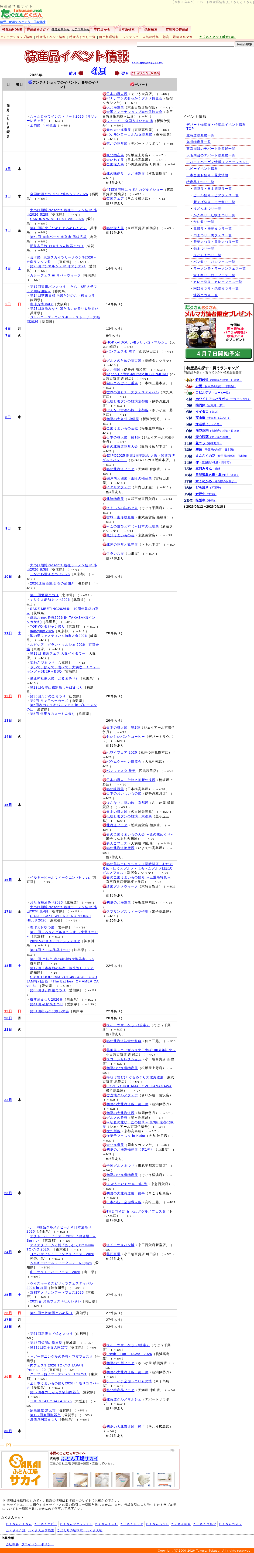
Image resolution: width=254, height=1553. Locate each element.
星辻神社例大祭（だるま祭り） (54, 678)
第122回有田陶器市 (45, 1415)
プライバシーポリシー (37, 1544)
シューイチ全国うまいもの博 (129, 1381)
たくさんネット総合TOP (217, 37)
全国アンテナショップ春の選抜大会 (134, 112)
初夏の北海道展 (118, 902)
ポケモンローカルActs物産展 (129, 134)
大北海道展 (115, 107)
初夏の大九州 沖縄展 (122, 419)
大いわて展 (115, 160)
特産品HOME (12, 29)
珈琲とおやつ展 (42, 927)
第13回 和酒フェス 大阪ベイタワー (58, 653)
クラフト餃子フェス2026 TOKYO (58, 1374)
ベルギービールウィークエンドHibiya (60, 877)
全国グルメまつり (120, 1165)
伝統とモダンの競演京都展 (127, 401)
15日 (8, 805)
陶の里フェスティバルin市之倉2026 (58, 636)
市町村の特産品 (177, 29)
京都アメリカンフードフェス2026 (57, 1292)
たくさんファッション (76, 1524)
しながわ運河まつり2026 (50, 574)
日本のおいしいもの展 (123, 793)
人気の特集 (151, 37)
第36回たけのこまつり (48, 696)
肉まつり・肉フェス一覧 (212, 235)
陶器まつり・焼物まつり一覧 (216, 288)
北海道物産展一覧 (200, 135)
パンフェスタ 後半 (121, 771)
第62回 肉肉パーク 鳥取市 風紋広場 (58, 237)
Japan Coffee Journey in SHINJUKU (137, 374)
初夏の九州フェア (120, 1363)
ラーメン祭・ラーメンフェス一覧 (219, 268)
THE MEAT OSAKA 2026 (51, 1401)
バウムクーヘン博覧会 (123, 761)
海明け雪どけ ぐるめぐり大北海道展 (135, 1077)
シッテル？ (131, 37)
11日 (8, 633)
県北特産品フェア (120, 1390)
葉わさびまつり (42, 662)
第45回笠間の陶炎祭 (46, 1343)
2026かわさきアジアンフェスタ (55, 941)
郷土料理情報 (109, 37)
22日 (8, 1100)
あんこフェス (116, 843)
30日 (8, 1431)
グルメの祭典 (116, 1117)
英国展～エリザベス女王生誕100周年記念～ (141, 1050)
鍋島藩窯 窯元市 (43, 1410)
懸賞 (166, 37)
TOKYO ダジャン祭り (47, 626)
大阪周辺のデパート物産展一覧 (210, 155)
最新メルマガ (182, 37)
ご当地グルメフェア (122, 1095)
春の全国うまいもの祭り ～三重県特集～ (138, 877)
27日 (8, 1320)
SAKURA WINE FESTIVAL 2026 (57, 219)
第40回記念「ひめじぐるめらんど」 (58, 228)
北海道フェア (116, 825)
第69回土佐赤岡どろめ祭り (51, 1313)
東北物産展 (115, 155)
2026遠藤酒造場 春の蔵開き (52, 583)
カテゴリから (81, 29)
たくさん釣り (181, 1524)
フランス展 (115, 553)
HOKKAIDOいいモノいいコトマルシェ (137, 342)
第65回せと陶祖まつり (48, 990)
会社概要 (12, 1544)
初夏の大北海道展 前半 (125, 1193)
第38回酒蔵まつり (44, 595)
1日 (8, 169)
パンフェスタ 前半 (121, 351)
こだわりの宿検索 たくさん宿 (80, 1530)
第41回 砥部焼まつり (46, 1004)
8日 (8, 417)
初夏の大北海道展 (120, 1113)
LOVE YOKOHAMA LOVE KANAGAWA (139, 1086)
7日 (8, 335)
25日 (8, 1295)
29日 (8, 1377)
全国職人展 (115, 164)
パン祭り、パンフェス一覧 (214, 262)
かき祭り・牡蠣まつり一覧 (214, 215)
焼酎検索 (151, 29)
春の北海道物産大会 (122, 446)
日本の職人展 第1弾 (123, 437)
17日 (8, 911)
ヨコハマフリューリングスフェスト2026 (62, 1254)
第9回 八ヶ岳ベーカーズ (49, 701)
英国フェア (115, 198)
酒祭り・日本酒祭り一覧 (212, 188)
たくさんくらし (106, 1524)
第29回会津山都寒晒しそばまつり (56, 687)
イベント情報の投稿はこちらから (147, 63)
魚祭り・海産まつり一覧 (212, 228)
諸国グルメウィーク (122, 886)
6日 (8, 328)
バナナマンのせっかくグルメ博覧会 (134, 98)
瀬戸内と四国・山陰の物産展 (129, 478)
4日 (8, 268)
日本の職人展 (116, 94)
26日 (8, 1313)
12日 (8, 696)
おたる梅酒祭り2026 (46, 902)
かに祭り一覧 (203, 222)
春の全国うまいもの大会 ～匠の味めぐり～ (140, 834)
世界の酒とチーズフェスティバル (132, 392)
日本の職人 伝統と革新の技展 (130, 780)
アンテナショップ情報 (16, 37)
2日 (8, 196)
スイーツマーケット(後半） (128, 1345)
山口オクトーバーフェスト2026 (55, 1272)
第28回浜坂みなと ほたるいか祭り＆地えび (64, 308)
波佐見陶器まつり (44, 1419)
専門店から (102, 29)
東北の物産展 (116, 143)
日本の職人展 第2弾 (123, 727)
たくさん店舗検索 (41, 1530)
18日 (8, 966)
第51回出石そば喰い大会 (49, 1011)
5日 (8, 304)
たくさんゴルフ (204, 1524)
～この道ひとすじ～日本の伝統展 (132, 526)
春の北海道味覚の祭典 (123, 1041)
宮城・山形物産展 (120, 517)
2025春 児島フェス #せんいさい (55, 1301)
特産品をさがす (38, 29)
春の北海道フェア (120, 469)
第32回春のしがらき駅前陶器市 (55, 1392)
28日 (8, 1327)
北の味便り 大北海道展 (125, 173)
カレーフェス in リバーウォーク (55, 275)
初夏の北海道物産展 (122, 1068)
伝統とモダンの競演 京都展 (129, 816)
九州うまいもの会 (120, 535)
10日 (8, 576)
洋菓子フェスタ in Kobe (125, 1136)
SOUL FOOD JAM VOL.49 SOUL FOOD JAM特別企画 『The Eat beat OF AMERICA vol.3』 (63, 981)
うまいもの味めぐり (122, 508)
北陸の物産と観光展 (122, 544)
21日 (8, 1029)
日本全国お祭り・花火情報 (207, 175)
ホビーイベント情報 (202, 168)
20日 (8, 1018)
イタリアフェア (118, 487)
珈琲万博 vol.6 (41, 304)
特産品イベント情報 (51, 37)
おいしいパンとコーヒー (125, 736)
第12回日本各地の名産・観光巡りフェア (62, 968)
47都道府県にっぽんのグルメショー (134, 189)
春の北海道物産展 (120, 848)
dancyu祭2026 (42, 631)
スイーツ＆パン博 (120, 1245)
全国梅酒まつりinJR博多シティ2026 (59, 194)
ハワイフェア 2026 (121, 752)
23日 (8, 1193)
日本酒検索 (126, 29)
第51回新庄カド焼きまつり (51, 1334)
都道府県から (60, 29)
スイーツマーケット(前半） (128, 1025)
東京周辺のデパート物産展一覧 (210, 148)
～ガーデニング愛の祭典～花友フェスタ (61, 1356)
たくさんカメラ (230, 1524)
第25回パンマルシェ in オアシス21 (58, 266)
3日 (8, 230)
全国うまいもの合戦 (122, 428)
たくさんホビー (45, 1524)
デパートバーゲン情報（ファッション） (217, 162)
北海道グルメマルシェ (123, 1399)
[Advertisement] (218, 78)
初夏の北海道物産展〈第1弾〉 (130, 1149)
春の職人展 (115, 228)
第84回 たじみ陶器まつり (50, 950)
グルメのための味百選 (123, 360)
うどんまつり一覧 (207, 208)
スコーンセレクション (123, 1059)
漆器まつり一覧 (205, 295)
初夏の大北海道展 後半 (125, 1426)
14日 (8, 736)
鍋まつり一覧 (203, 248)
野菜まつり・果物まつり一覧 (216, 242)
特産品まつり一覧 (82, 37)
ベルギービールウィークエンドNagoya (61, 1263)
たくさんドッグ (131, 1524)
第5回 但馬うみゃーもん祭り (52, 714)
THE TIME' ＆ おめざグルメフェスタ (136, 1211)
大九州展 (113, 369)
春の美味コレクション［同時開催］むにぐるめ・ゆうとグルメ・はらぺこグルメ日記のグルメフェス (138, 868)
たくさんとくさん (19, 1524)
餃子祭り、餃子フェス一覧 (214, 275)
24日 (8, 1252)
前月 (73, 73)
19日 (8, 1011)
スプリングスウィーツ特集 (127, 911)
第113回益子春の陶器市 (49, 1347)
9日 (8, 528)
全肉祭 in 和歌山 (43, 125)
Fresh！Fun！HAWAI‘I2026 (129, 1354)
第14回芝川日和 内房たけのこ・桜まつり (62, 295)
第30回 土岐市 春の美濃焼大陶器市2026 (62, 959)
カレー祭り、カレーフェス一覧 (217, 282)
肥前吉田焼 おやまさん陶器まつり (57, 246)
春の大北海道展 (118, 130)
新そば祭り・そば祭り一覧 (214, 202)
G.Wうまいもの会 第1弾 (127, 1184)
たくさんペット (157, 1524)
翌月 (125, 73)
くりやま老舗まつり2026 (50, 599)
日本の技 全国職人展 (123, 1202)
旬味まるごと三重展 (122, 383)
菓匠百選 (113, 1254)
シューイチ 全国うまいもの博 (129, 121)
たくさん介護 (16, 1530)
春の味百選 (115, 789)
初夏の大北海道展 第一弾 (127, 1104)
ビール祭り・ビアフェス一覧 (216, 195)
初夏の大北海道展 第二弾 (127, 1372)
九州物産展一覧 (198, 142)
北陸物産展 (115, 499)
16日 (8, 880)
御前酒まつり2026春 (46, 999)
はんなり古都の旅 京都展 (127, 410)
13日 (8, 720)
